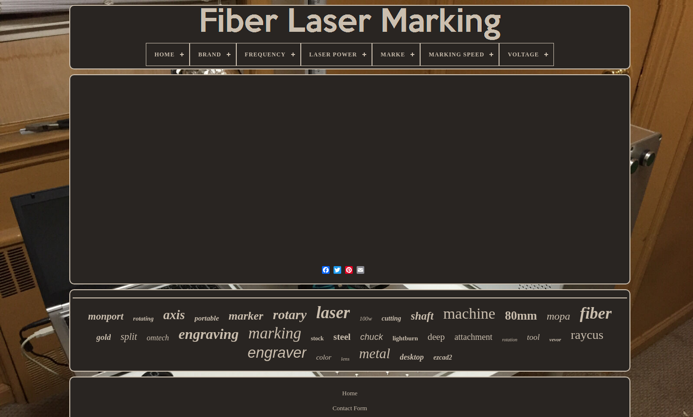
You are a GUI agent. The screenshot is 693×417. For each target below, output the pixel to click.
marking (274, 333)
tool (533, 337)
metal (374, 353)
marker (246, 315)
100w (365, 318)
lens (345, 359)
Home (350, 393)
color (324, 357)
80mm (521, 315)
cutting (391, 318)
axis (174, 315)
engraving (209, 334)
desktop (412, 357)
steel (342, 337)
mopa (558, 316)
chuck (371, 337)
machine (469, 313)
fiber (596, 313)
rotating (143, 318)
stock (317, 338)
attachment (473, 337)
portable (206, 318)
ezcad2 (443, 357)
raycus (587, 335)
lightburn (405, 338)
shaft (422, 316)
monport (106, 316)
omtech (158, 338)
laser (333, 312)
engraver (277, 352)
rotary (290, 314)
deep (436, 337)
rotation (509, 339)
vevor (555, 339)
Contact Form (350, 408)
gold (103, 337)
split (128, 336)
